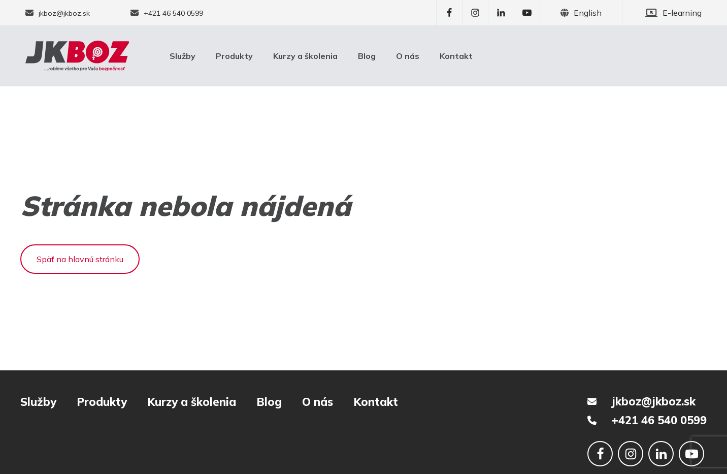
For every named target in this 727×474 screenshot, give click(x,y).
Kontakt (456, 56)
